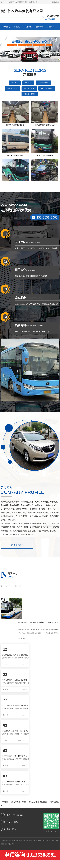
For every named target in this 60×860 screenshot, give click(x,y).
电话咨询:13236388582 (30, 855)
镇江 (2, 844)
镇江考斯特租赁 (46, 88)
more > (24, 664)
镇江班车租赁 (12, 88)
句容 (6, 844)
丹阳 (9, 844)
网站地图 (55, 2)
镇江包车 (28, 83)
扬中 (13, 844)
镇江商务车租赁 (30, 94)
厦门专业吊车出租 (18, 802)
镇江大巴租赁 (43, 83)
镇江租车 (14, 83)
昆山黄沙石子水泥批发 (38, 802)
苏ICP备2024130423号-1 (50, 840)
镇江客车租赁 (29, 88)
